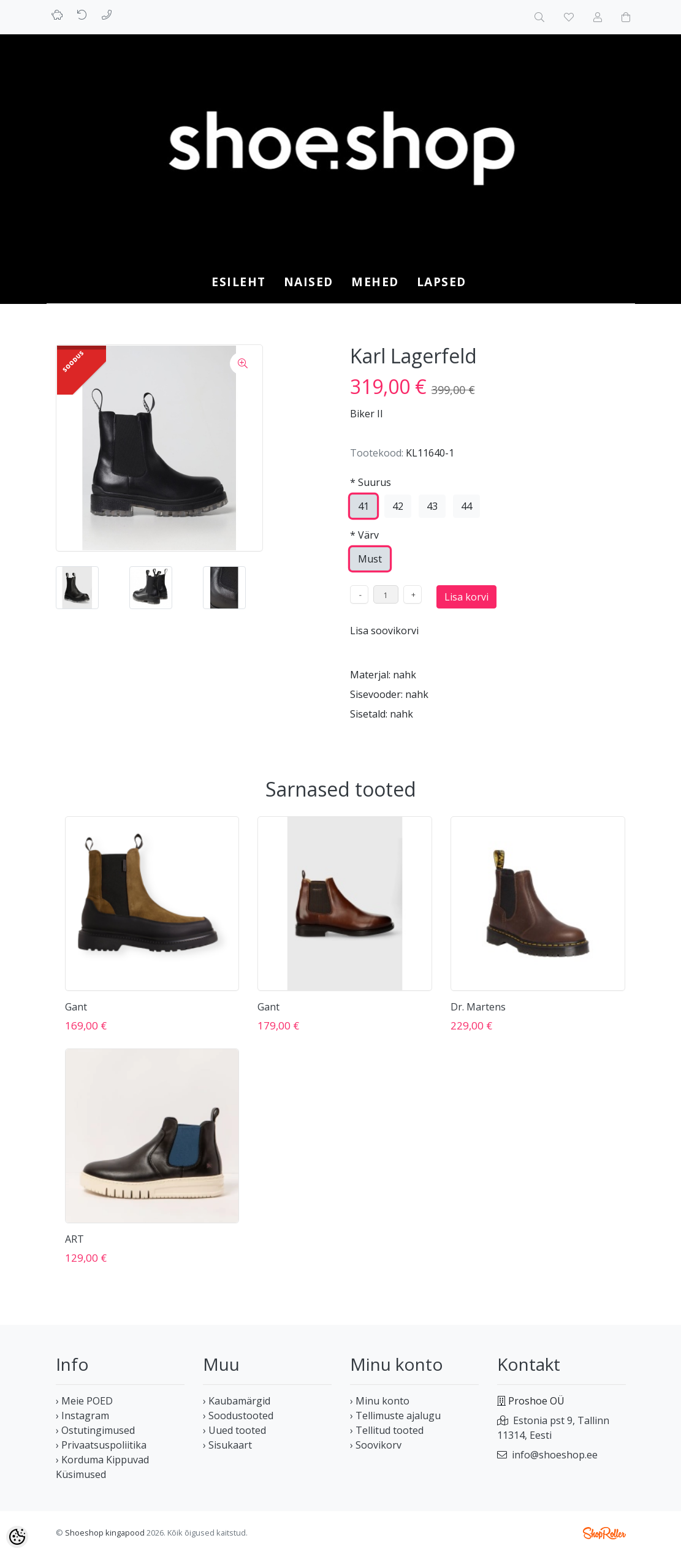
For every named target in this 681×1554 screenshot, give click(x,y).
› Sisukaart (227, 1445)
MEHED (375, 281)
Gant (76, 1007)
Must (370, 559)
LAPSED (441, 281)
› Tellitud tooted (387, 1430)
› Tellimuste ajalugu (395, 1415)
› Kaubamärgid (236, 1401)
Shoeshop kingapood (105, 1532)
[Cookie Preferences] (17, 1537)
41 (363, 506)
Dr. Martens (478, 1007)
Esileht (238, 281)
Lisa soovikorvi (384, 630)
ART (74, 1239)
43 (432, 506)
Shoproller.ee (604, 1533)
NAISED (308, 281)
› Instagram (82, 1415)
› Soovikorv (375, 1445)
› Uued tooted (234, 1430)
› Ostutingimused (95, 1430)
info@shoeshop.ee (555, 1454)
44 (466, 506)
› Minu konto (379, 1401)
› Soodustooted (238, 1415)
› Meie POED (84, 1401)
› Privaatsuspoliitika (101, 1445)
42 (397, 506)
